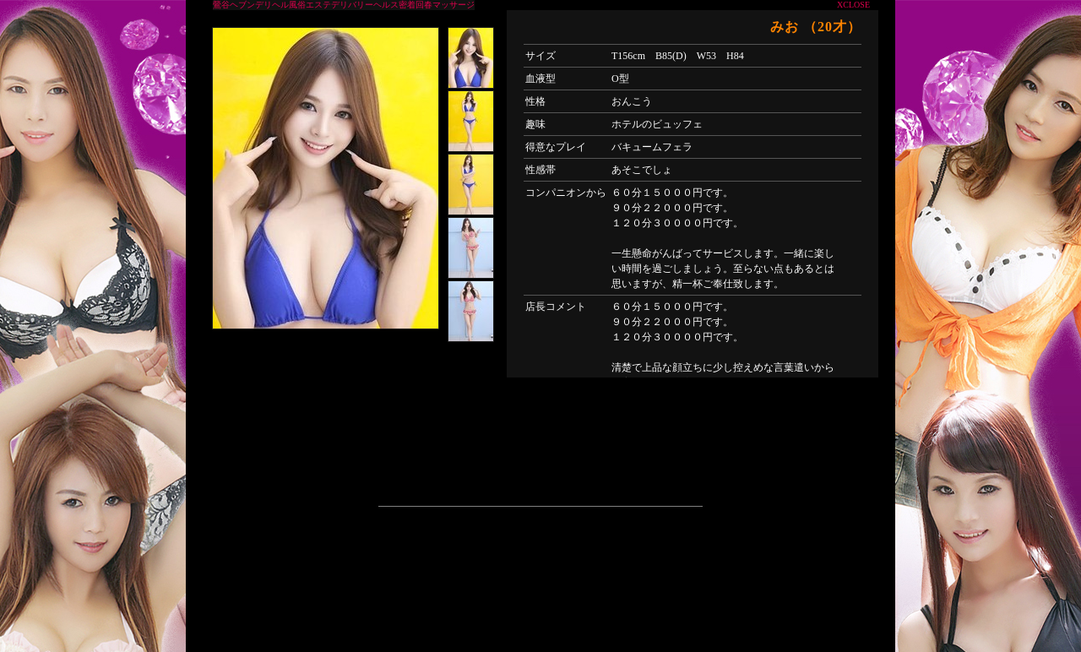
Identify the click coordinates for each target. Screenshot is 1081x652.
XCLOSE (853, 4)
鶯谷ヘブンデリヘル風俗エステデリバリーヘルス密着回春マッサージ (344, 4)
